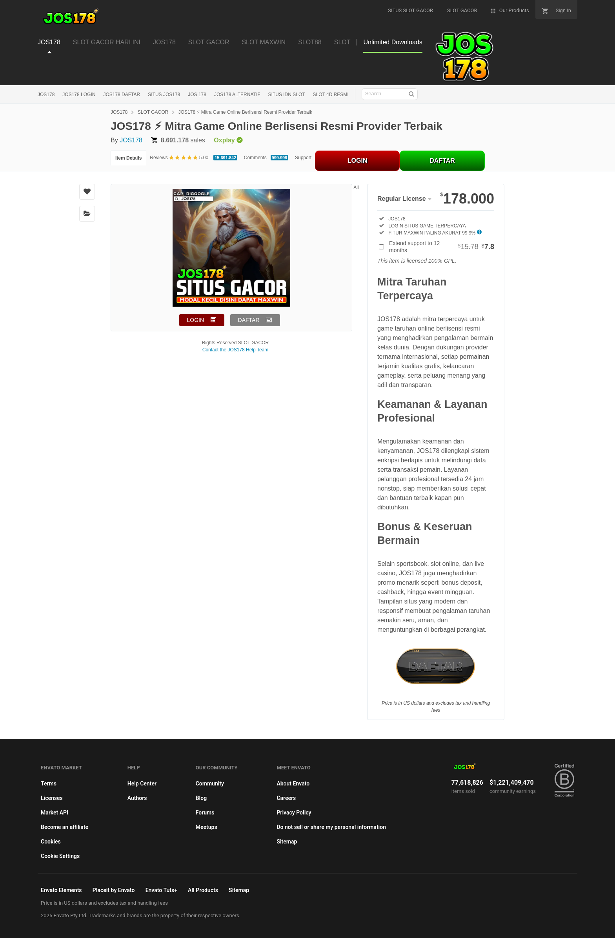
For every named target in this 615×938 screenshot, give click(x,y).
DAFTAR (442, 160)
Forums (205, 812)
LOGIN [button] (195, 320)
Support (303, 157)
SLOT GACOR (153, 112)
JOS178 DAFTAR (121, 94)
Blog (201, 798)
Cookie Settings (60, 856)
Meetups (206, 827)
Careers (286, 798)
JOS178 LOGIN (78, 94)
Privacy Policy (294, 812)
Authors (137, 798)
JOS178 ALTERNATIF (237, 94)
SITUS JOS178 (164, 94)
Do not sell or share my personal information (331, 827)
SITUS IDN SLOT (286, 94)
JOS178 (46, 94)
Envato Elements (61, 890)
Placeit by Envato (114, 890)
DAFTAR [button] (249, 320)
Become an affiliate (64, 827)
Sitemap (287, 841)
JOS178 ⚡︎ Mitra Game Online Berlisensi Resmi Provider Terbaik (245, 112)
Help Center (141, 783)
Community (210, 783)
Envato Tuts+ (161, 890)
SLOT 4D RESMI (331, 94)
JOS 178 (197, 94)
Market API (54, 812)
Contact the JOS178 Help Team (235, 350)
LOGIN (358, 160)
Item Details (128, 158)
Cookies (51, 841)
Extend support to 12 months (441, 247)
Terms (48, 783)
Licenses (52, 798)
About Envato (293, 783)
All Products (203, 890)
